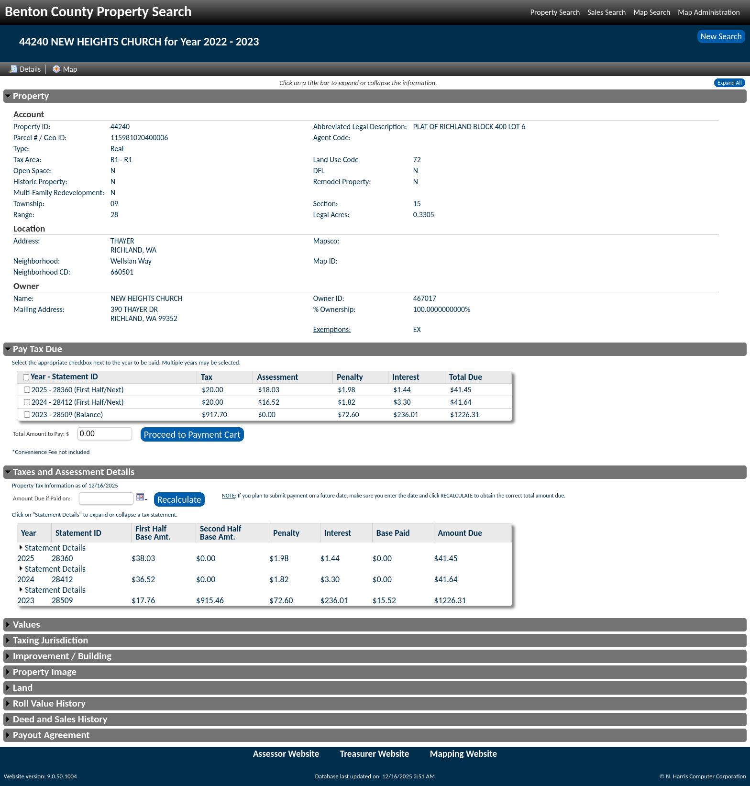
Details (25, 69)
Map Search (651, 12)
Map (65, 69)
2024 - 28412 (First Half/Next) (78, 402)
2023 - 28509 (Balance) (67, 414)
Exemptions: (332, 329)
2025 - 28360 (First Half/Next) (78, 389)
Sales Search (606, 12)
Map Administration (709, 12)
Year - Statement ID (64, 376)
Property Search (555, 12)
